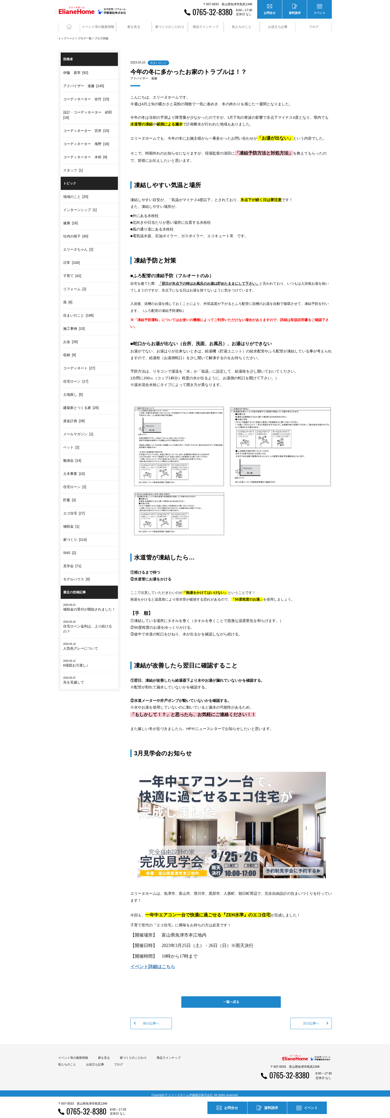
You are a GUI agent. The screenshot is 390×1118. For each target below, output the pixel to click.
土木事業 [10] (74, 470)
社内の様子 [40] (75, 233)
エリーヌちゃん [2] (78, 246)
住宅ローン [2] (74, 484)
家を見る (104, 1055)
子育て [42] (72, 273)
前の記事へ (151, 1020)
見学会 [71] (72, 563)
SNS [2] (69, 550)
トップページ (66, 35)
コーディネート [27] (79, 365)
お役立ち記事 (278, 25)
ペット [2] (71, 444)
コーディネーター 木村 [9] (85, 154)
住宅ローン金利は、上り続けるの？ (89, 623)
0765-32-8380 (213, 12)
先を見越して (89, 677)
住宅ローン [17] (75, 378)
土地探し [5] (73, 391)
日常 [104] (71, 259)
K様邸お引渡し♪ (89, 660)
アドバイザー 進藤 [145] (83, 83)
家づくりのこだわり (133, 1055)
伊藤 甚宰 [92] (75, 69)
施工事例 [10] (74, 325)
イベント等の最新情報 (73, 1055)
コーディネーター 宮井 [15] (86, 127)
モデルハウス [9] (76, 576)
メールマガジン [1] (78, 431)
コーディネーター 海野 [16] (86, 141)
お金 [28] (70, 338)
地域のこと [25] (75, 193)
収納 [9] (69, 352)
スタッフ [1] (73, 167)
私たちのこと (67, 1061)
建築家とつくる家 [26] (80, 404)
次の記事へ (311, 1020)
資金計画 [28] (74, 418)
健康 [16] (70, 220)
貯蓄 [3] (69, 497)
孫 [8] (67, 299)
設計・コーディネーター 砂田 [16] (88, 111)
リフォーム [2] (74, 286)
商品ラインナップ (169, 1055)
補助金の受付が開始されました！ (89, 604)
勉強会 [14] (72, 457)
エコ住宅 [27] (74, 510)
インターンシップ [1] (80, 207)
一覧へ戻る (231, 999)
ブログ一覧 (85, 35)
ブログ (314, 25)
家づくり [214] (75, 536)
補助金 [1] (71, 523)
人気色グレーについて (89, 643)
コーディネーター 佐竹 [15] (86, 96)
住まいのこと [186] (78, 312)
